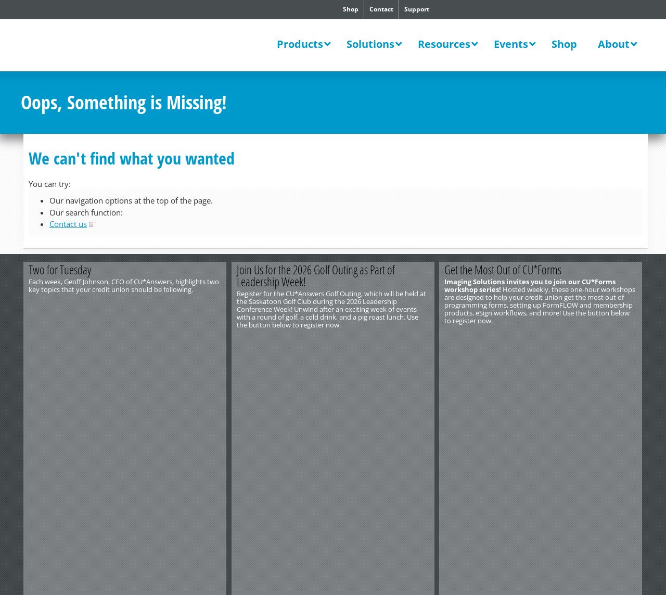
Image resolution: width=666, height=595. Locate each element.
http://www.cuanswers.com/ (58, 371)
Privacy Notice (139, 379)
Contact (381, 9)
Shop (350, 9)
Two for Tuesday (60, 269)
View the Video (176, 342)
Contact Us (36, 364)
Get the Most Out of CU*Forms (503, 269)
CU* (92, 46)
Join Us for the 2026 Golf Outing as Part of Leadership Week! (316, 275)
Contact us (68, 224)
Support (416, 9)
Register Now (384, 342)
